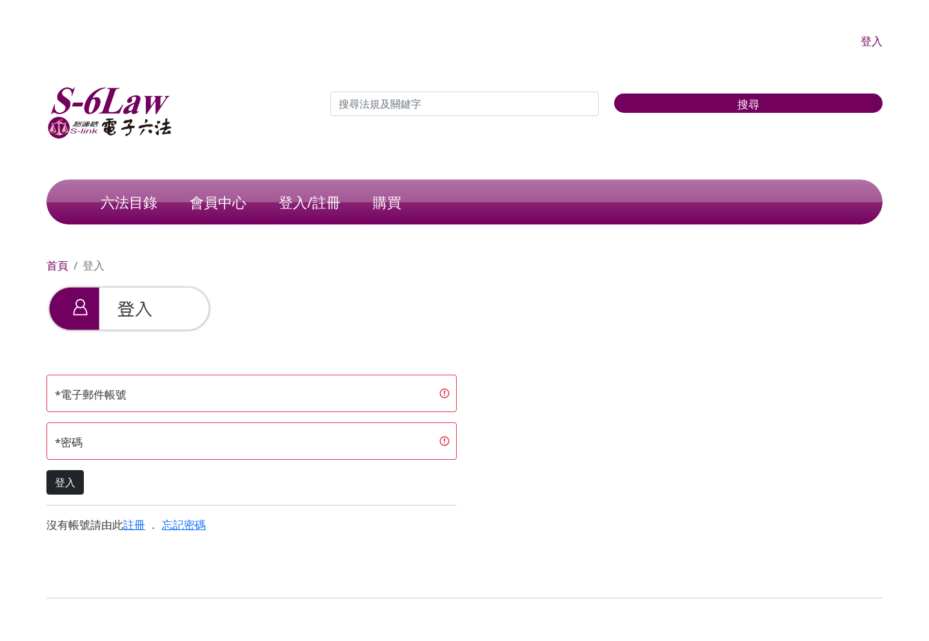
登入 (872, 41)
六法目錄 (129, 202)
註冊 (134, 524)
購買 (387, 202)
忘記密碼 (184, 524)
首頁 (57, 265)
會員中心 (218, 202)
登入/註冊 (310, 202)
